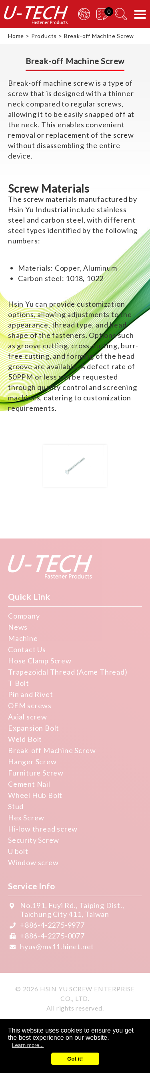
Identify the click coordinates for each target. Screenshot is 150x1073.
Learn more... (28, 1045)
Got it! (75, 1059)
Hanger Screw (32, 761)
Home (16, 35)
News (18, 627)
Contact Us (27, 649)
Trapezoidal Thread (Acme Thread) (68, 671)
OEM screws (30, 705)
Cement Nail (29, 784)
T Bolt (18, 683)
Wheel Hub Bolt (35, 795)
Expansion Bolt (33, 727)
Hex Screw (26, 817)
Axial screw (27, 716)
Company (24, 615)
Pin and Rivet (30, 694)
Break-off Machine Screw (52, 750)
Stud (16, 806)
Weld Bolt (25, 739)
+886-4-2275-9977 (52, 924)
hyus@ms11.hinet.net (57, 946)
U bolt (18, 851)
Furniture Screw (36, 772)
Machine (23, 638)
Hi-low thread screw (43, 828)
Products (44, 35)
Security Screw (33, 840)
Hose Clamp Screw (40, 660)
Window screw (33, 862)
